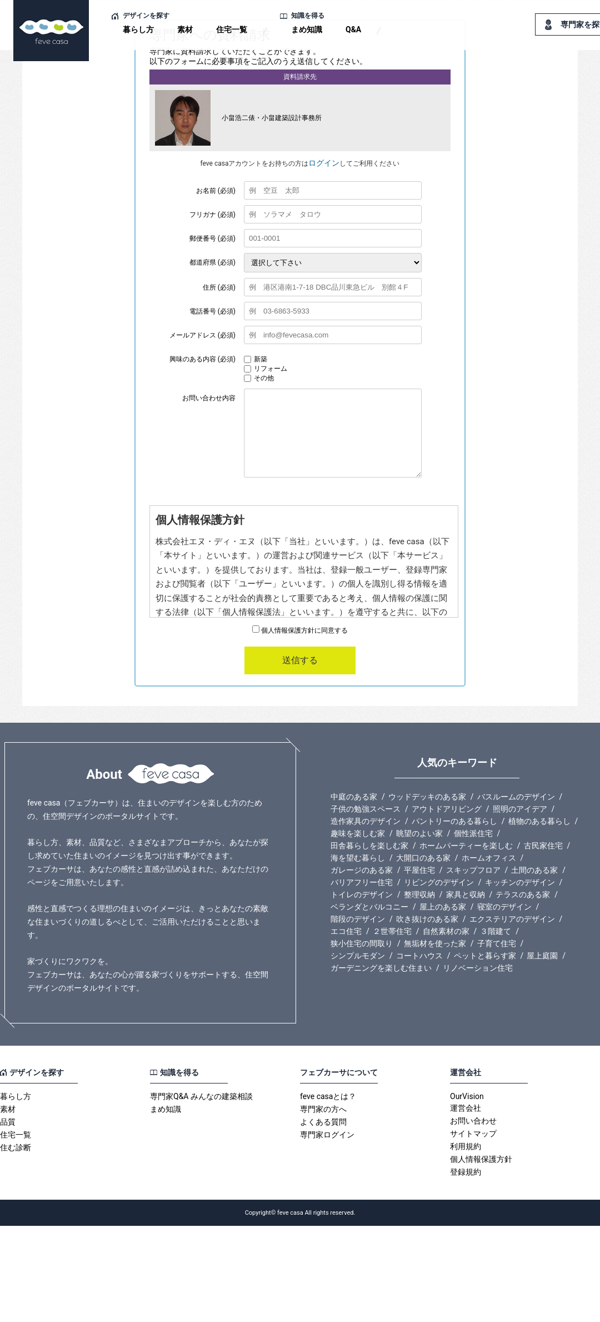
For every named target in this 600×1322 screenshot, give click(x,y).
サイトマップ (473, 1133)
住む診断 (15, 1147)
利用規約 (465, 1146)
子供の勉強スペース (366, 808)
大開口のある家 (423, 857)
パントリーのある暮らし (454, 821)
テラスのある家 (523, 894)
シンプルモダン (358, 955)
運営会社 (465, 1108)
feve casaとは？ (328, 1096)
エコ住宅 (346, 931)
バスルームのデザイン (516, 796)
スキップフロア (473, 870)
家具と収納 (465, 894)
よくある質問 (323, 1121)
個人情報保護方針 (481, 1159)
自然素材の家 (446, 931)
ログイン (323, 162)
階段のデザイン (358, 919)
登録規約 (465, 1171)
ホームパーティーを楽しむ (466, 845)
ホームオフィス (489, 857)
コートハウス (419, 955)
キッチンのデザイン (520, 882)
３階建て (495, 931)
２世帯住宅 (392, 931)
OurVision (467, 1096)
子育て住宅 (496, 943)
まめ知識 (306, 29)
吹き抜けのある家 (427, 919)
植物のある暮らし (539, 821)
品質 (8, 1121)
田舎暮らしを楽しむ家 (369, 845)
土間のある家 (534, 870)
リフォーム (265, 368)
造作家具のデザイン (366, 821)
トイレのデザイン (362, 894)
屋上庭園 (542, 955)
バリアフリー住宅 (362, 882)
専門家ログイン (327, 1134)
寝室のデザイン (504, 906)
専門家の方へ (323, 1109)
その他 (259, 378)
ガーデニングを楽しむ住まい (381, 967)
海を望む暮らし (358, 857)
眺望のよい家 (419, 833)
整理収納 (419, 894)
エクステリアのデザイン (512, 919)
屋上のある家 (442, 906)
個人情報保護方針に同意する (300, 630)
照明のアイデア (520, 808)
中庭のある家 (354, 796)
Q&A (353, 29)
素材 (185, 29)
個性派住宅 (473, 833)
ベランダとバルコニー (369, 906)
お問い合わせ (473, 1120)
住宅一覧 (231, 29)
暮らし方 (138, 29)
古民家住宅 (543, 845)
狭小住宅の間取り (362, 943)
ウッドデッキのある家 (427, 796)
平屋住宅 (419, 870)
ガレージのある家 (362, 870)
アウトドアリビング (447, 808)
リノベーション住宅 (478, 967)
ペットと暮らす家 (485, 955)
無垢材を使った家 (435, 943)
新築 (255, 359)
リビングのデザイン (439, 882)
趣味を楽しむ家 (358, 833)
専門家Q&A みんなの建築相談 (201, 1096)
